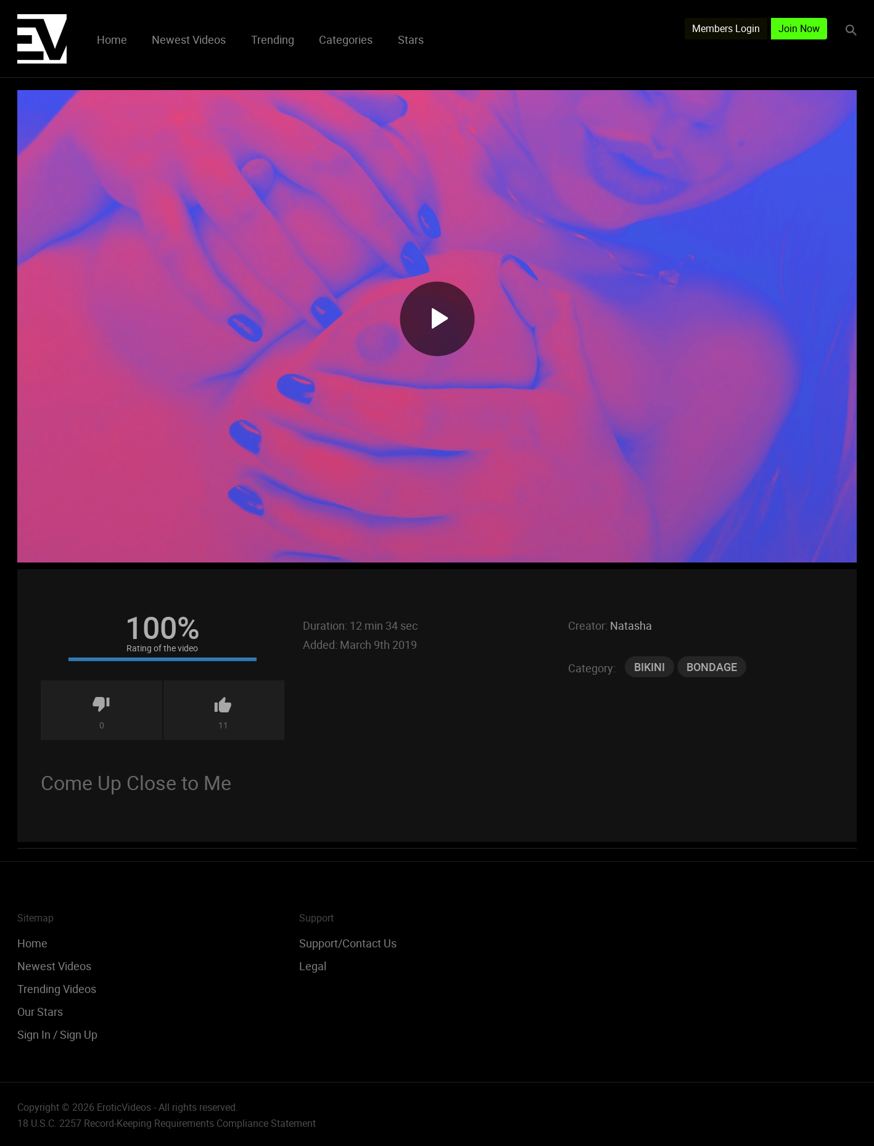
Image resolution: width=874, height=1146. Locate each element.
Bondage (711, 666)
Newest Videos (189, 39)
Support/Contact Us (348, 943)
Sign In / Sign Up (57, 1034)
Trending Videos (56, 988)
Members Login (726, 28)
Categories (346, 39)
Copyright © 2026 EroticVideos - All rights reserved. (127, 1107)
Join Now (799, 28)
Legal (312, 965)
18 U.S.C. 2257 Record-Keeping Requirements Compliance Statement (166, 1123)
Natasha (631, 625)
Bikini (649, 666)
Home (112, 39)
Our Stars (40, 1011)
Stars (411, 39)
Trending (272, 39)
